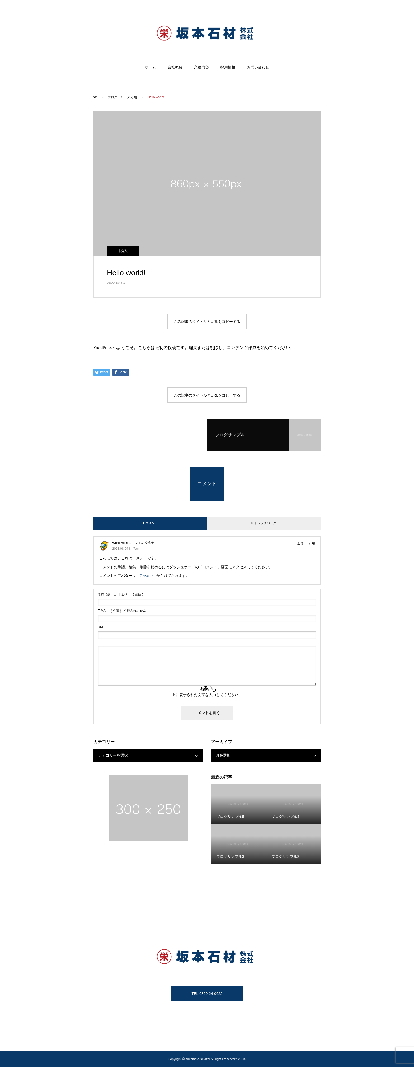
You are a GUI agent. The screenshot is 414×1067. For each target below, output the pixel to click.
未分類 (123, 251)
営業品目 (263, 1043)
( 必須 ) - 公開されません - (123, 610)
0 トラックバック (263, 523)
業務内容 (201, 67)
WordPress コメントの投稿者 (133, 543)
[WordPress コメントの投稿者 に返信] (301, 543)
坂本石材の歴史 (149, 1043)
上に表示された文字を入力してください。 (207, 695)
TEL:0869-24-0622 (207, 993)
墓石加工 (177, 1043)
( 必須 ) (120, 594)
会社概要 (175, 67)
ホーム (150, 67)
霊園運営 (240, 1043)
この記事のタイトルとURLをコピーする (207, 321)
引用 (312, 543)
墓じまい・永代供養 (208, 1043)
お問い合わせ (258, 67)
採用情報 (227, 67)
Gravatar (146, 576)
